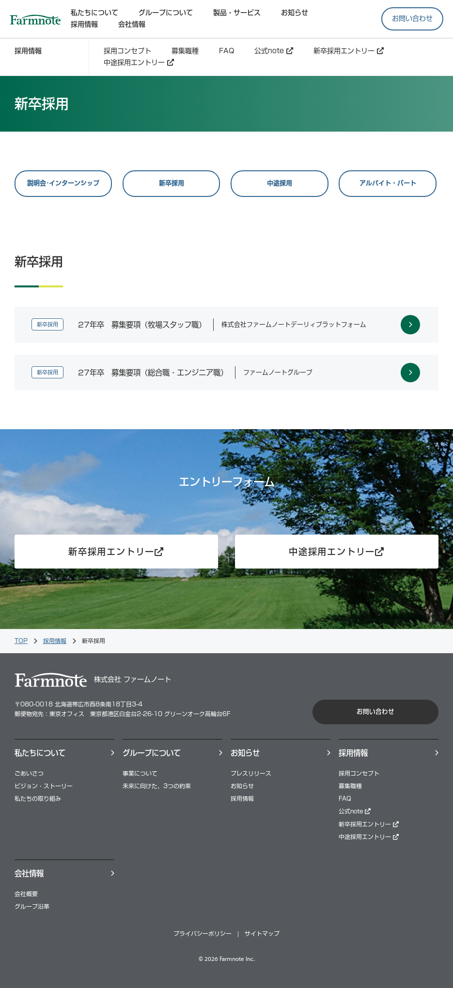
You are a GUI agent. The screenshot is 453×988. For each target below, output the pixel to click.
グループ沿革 (32, 906)
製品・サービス (237, 12)
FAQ (226, 50)
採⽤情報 (84, 24)
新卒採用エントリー (348, 50)
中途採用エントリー (139, 62)
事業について (140, 773)
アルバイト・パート (387, 183)
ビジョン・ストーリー (44, 786)
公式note (273, 50)
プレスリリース (251, 773)
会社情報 (131, 24)
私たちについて (94, 12)
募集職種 (185, 50)
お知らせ (294, 12)
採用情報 (54, 641)
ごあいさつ (29, 773)
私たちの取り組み (38, 798)
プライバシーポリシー (202, 933)
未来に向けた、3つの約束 (157, 786)
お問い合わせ (412, 18)
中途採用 (279, 183)
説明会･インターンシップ (63, 183)
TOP (21, 641)
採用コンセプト (127, 50)
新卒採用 (171, 183)
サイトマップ (262, 933)
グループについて (166, 12)
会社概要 (26, 894)
